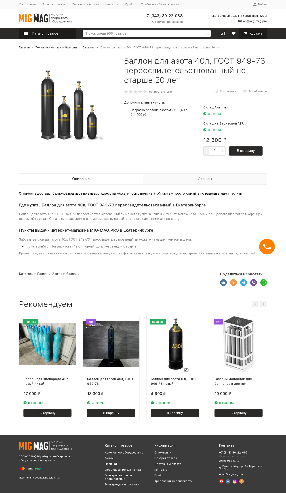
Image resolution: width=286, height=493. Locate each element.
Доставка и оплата (85, 4)
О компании (27, 4)
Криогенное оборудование (124, 452)
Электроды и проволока (122, 484)
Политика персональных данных (39, 477)
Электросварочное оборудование (118, 477)
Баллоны (88, 47)
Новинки (111, 464)
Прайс (129, 4)
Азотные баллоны (66, 274)
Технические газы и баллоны (56, 47)
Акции (109, 458)
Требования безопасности (160, 4)
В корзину (246, 151)
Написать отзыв (160, 91)
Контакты (112, 4)
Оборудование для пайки (123, 469)
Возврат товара (54, 4)
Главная (24, 47)
